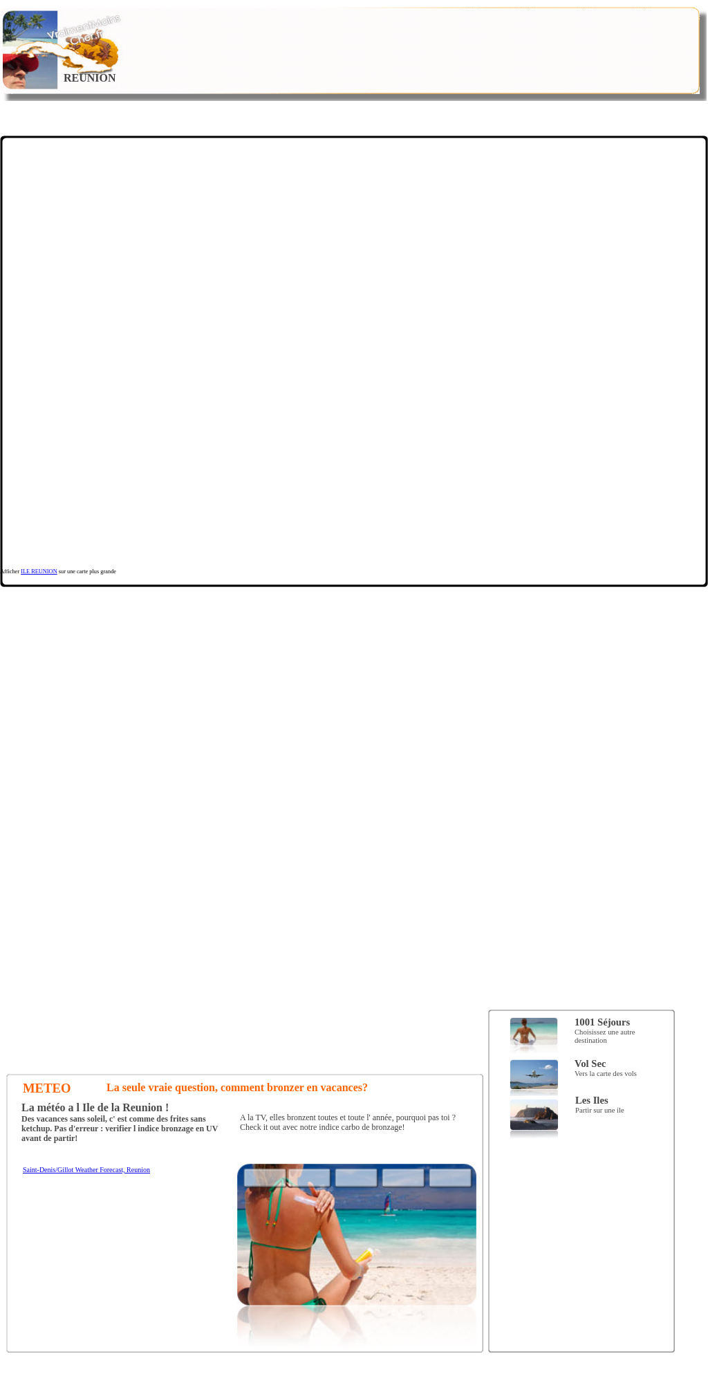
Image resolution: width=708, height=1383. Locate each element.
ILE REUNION (39, 571)
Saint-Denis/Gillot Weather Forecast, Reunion (86, 1169)
